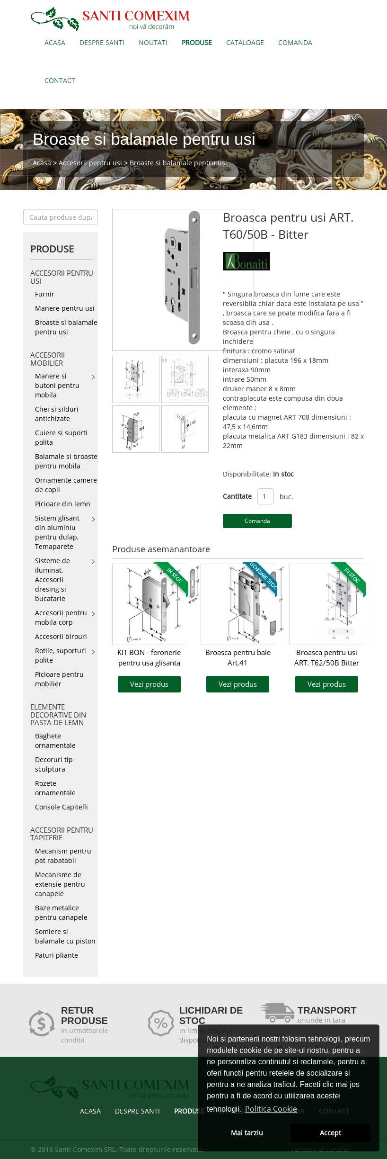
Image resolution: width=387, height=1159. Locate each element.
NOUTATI (153, 42)
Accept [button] (330, 1132)
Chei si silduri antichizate (57, 413)
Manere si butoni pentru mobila (57, 385)
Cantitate (237, 496)
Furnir (44, 293)
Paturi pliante (56, 955)
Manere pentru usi (65, 308)
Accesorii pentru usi (90, 162)
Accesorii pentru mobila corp (61, 617)
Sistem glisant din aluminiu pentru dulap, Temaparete (57, 532)
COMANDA (295, 42)
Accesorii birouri (61, 636)
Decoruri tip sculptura (54, 764)
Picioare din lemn (62, 503)
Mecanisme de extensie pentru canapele (60, 884)
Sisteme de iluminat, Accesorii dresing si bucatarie (52, 579)
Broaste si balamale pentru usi (178, 162)
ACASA (54, 42)
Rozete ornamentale (55, 788)
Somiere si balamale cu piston (65, 936)
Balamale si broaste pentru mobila (66, 461)
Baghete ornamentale (55, 740)
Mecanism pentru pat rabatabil (63, 855)
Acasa (42, 162)
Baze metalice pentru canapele (61, 912)
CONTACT (59, 80)
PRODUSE (197, 42)
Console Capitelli (61, 806)
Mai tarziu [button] (247, 1132)
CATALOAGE (245, 42)
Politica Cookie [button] (271, 1109)
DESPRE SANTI (101, 42)
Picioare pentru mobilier (59, 679)
